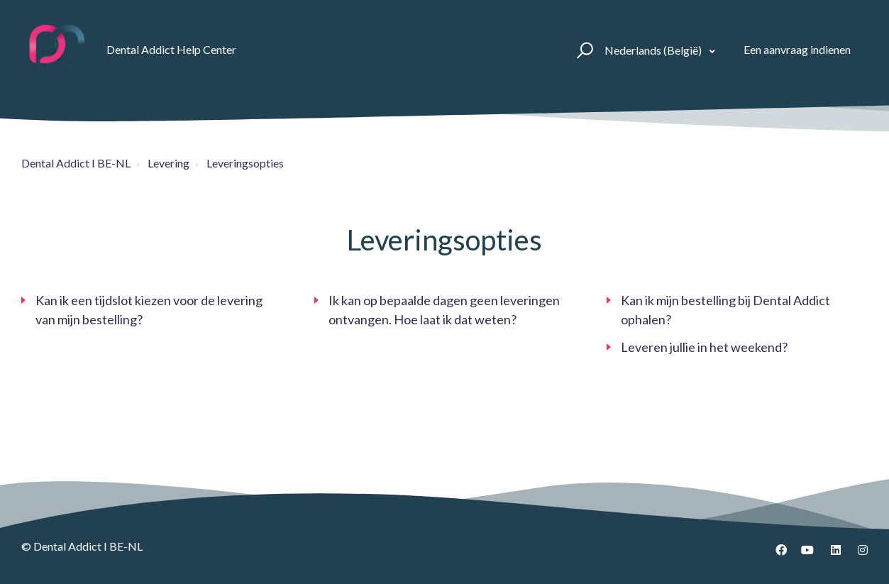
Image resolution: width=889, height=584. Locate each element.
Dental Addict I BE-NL (76, 163)
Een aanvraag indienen (797, 49)
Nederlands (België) (654, 50)
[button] (583, 50)
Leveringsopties (245, 163)
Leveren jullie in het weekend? (704, 347)
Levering (168, 163)
